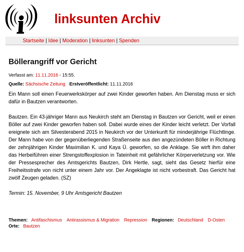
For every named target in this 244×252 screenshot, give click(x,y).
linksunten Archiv (107, 19)
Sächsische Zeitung (45, 83)
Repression (135, 219)
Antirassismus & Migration (93, 219)
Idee (53, 40)
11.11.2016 (46, 75)
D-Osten (216, 219)
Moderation (75, 40)
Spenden (129, 40)
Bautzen (31, 225)
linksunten (103, 40)
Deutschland (190, 219)
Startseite (33, 40)
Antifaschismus (46, 219)
